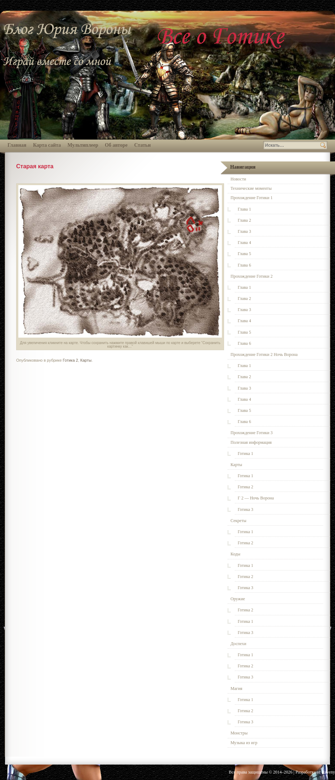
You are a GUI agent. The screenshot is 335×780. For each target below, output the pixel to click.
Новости (238, 179)
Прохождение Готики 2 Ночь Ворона (264, 354)
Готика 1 (245, 453)
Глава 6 (244, 265)
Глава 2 (244, 220)
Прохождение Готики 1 (252, 197)
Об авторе (116, 145)
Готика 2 (70, 360)
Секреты (238, 520)
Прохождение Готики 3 (252, 432)
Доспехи (238, 643)
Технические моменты (251, 188)
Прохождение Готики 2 (252, 276)
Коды (235, 553)
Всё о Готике (222, 37)
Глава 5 (244, 253)
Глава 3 (244, 231)
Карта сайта (47, 145)
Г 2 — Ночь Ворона (256, 498)
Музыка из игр (244, 742)
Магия (236, 688)
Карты (86, 360)
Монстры (239, 733)
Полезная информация (251, 442)
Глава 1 (244, 209)
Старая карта (34, 166)
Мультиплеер (83, 145)
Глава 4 (244, 242)
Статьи (142, 145)
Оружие (238, 598)
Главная (17, 145)
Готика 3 (245, 509)
